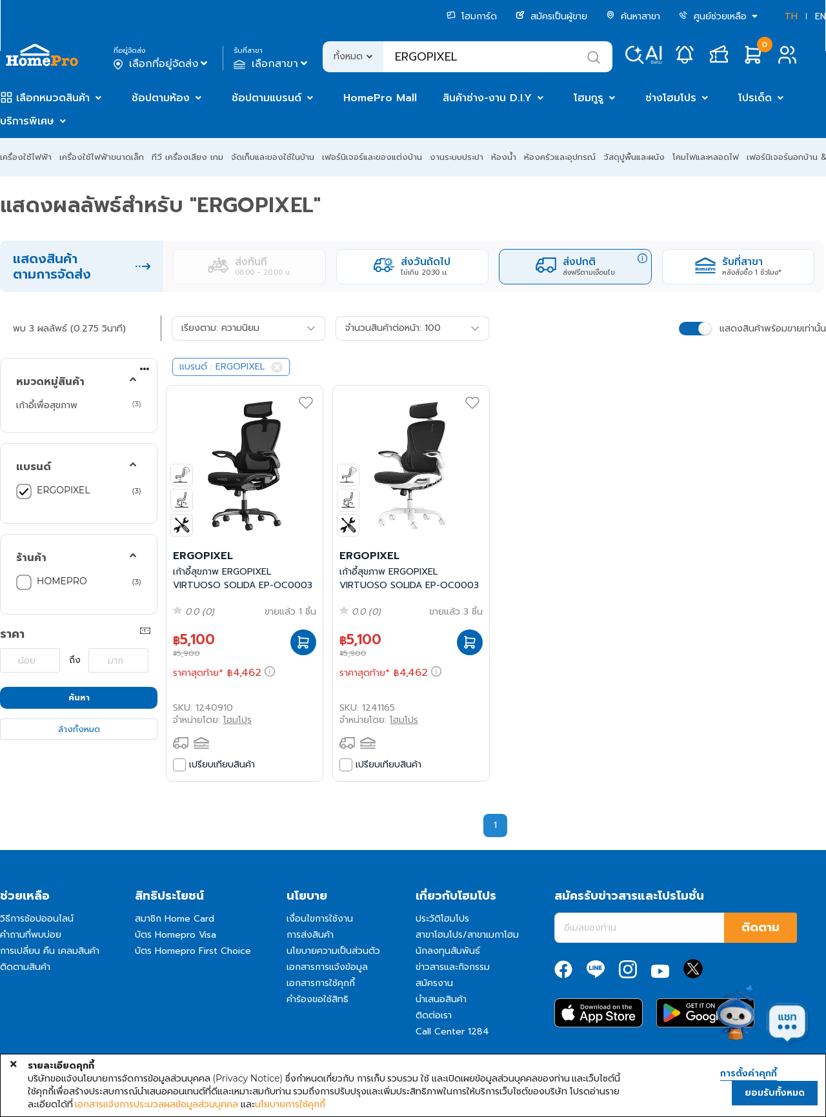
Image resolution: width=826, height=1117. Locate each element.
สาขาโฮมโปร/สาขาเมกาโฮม (467, 935)
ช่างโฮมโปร (670, 98)
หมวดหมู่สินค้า (50, 382)
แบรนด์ (33, 467)
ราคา (12, 634)
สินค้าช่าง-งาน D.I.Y (487, 98)
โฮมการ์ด (472, 16)
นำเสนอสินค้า (441, 999)
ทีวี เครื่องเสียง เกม (187, 157)
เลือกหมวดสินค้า (53, 98)
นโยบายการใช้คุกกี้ (290, 1104)
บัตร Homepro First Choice (193, 951)
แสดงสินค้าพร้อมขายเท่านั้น (773, 328)
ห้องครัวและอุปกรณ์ (560, 157)
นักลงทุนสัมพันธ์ (448, 951)
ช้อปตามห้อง (161, 98)
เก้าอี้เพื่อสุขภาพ (46, 405)
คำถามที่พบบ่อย (30, 935)
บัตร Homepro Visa (175, 935)
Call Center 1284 (452, 1031)
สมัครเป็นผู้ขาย (551, 16)
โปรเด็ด (755, 98)
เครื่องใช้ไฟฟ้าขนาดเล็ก (101, 157)
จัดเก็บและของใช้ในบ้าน (272, 157)
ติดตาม (760, 927)
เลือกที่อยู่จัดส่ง (162, 63)
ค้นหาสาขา (633, 16)
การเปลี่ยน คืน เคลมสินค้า (49, 951)
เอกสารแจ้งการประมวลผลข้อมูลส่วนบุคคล (156, 1104)
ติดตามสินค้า (25, 967)
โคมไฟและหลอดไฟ (705, 157)
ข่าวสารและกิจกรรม (453, 967)
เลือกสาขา (272, 63)
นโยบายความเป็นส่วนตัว (333, 951)
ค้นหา (79, 697)
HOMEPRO (62, 581)
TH (791, 16)
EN (820, 16)
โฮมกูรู (588, 98)
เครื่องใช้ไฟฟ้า (26, 157)
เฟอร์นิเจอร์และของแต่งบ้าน (372, 157)
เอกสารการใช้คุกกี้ (321, 983)
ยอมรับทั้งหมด (775, 1093)
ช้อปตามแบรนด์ (266, 98)
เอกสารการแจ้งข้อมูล (327, 967)
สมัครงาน (434, 983)
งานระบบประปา (456, 157)
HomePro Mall (380, 98)
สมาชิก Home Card (174, 918)
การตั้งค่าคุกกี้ (748, 1073)
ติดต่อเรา (434, 1015)
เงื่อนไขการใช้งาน (320, 918)
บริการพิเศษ (27, 121)
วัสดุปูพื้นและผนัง (634, 157)
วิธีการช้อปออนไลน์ (37, 918)
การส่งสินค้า (310, 935)
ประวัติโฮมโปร (442, 918)
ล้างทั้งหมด (79, 729)
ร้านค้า (31, 558)
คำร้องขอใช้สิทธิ (317, 999)
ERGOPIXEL (63, 490)
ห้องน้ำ (503, 157)
